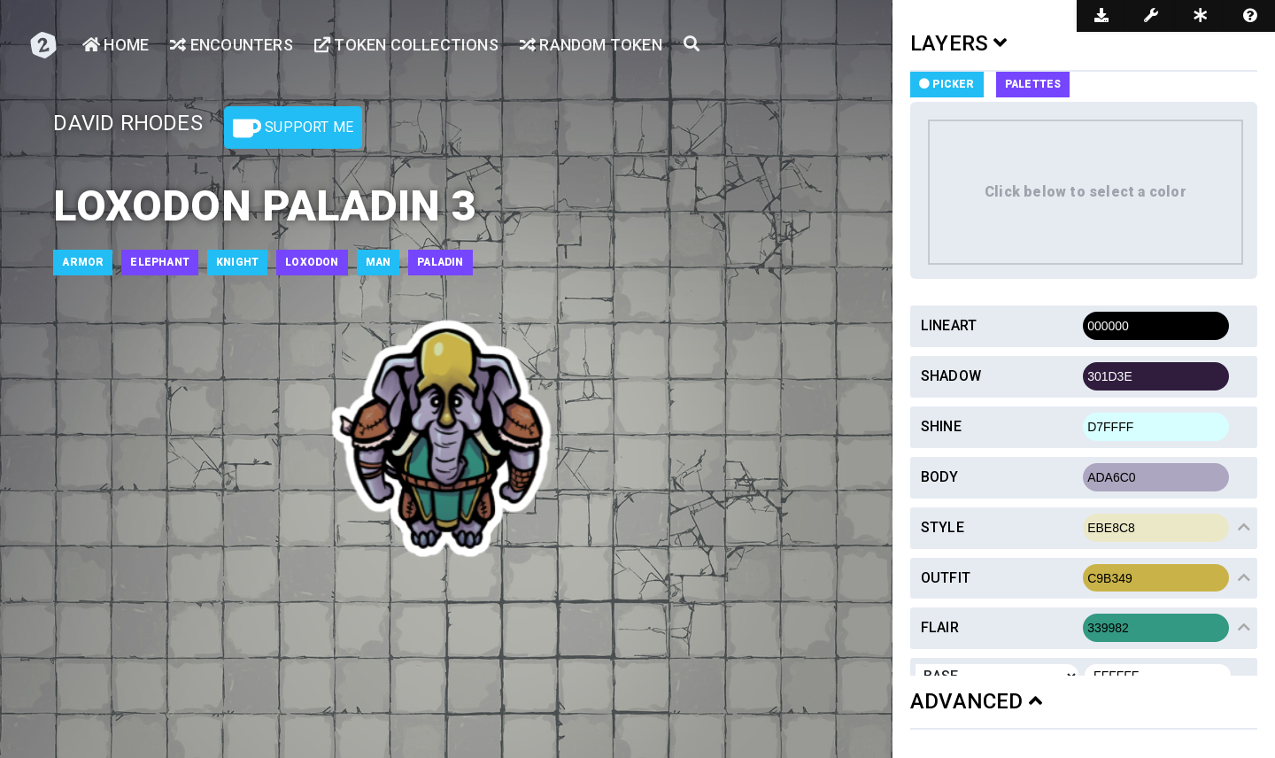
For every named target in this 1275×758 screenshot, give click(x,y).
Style (942, 527)
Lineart (949, 325)
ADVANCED (976, 701)
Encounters (231, 44)
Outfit (945, 577)
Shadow (951, 375)
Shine (941, 426)
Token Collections (406, 44)
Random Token (591, 44)
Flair (940, 627)
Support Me (293, 128)
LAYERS (959, 43)
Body (940, 476)
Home (115, 44)
